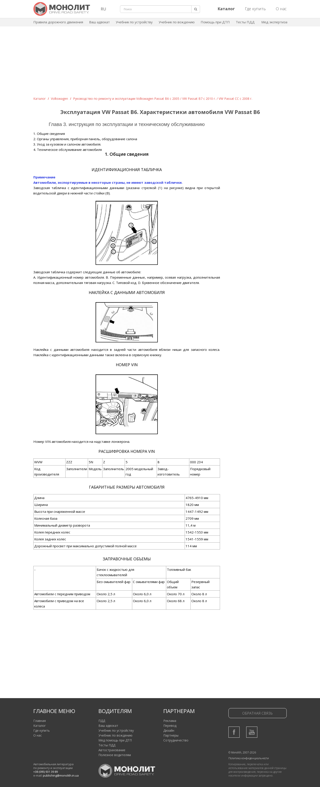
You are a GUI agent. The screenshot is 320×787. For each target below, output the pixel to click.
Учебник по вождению (177, 22)
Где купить (255, 8)
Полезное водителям (114, 755)
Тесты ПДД (245, 22)
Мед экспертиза (274, 22)
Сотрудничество (175, 740)
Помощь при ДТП (215, 22)
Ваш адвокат (99, 22)
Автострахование (111, 750)
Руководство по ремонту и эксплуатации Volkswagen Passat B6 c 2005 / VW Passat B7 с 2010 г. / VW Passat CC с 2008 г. (162, 98)
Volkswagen (59, 98)
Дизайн (168, 730)
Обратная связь (257, 713)
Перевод (169, 725)
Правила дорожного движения (58, 22)
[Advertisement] (160, 63)
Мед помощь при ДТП (115, 740)
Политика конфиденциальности (248, 758)
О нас (281, 8)
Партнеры (170, 735)
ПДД (101, 721)
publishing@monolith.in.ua (61, 775)
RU (103, 9)
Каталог (39, 98)
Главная (39, 721)
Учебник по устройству (134, 22)
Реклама (169, 721)
